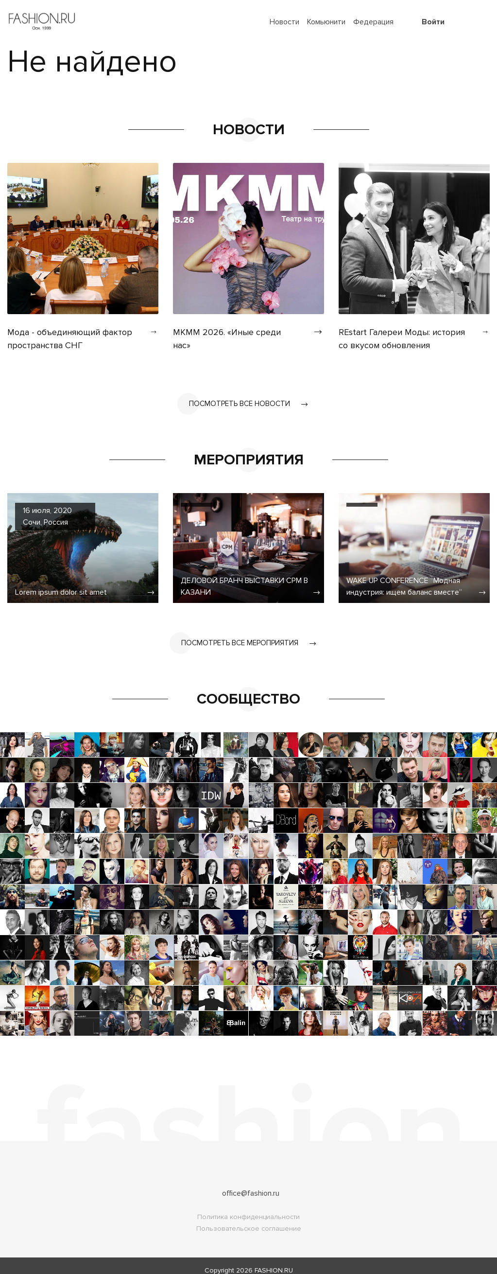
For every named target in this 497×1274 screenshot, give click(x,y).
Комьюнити (326, 22)
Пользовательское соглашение (248, 1219)
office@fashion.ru (250, 1184)
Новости (284, 22)
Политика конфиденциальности (248, 1207)
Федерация (373, 22)
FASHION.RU (274, 1261)
